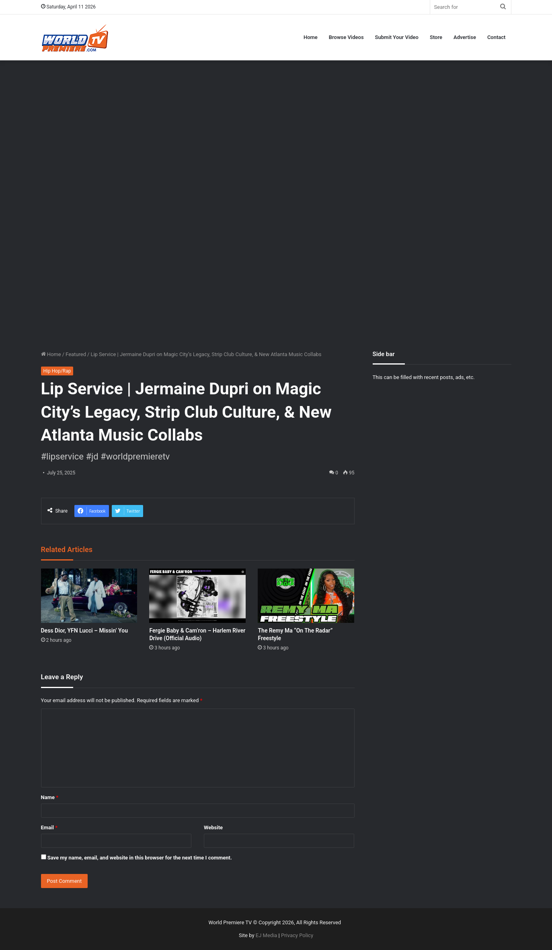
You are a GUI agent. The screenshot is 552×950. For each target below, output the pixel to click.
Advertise (465, 37)
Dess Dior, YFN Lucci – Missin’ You (84, 630)
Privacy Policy (297, 935)
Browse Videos (346, 37)
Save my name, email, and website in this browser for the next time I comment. (139, 858)
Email (49, 827)
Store (436, 37)
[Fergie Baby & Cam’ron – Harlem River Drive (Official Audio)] (197, 596)
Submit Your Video (397, 37)
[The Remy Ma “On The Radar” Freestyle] (306, 596)
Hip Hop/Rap (57, 371)
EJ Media (266, 935)
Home (311, 37)
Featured (76, 354)
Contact (496, 37)
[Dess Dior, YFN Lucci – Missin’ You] (89, 596)
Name (50, 797)
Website (213, 827)
